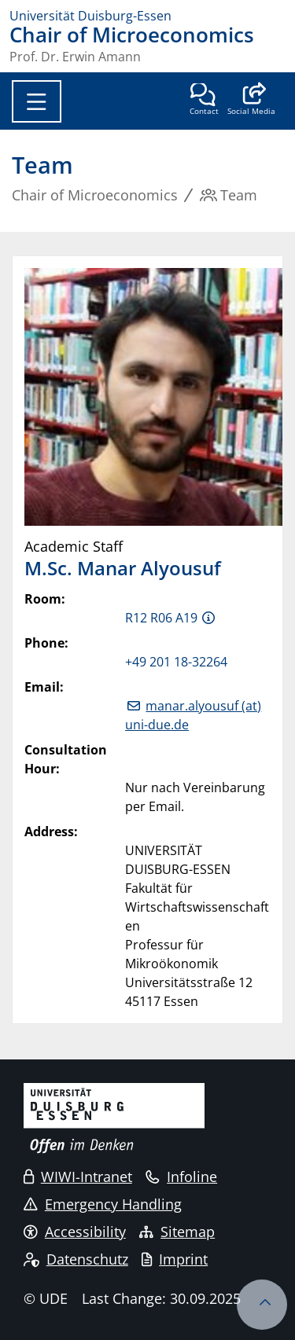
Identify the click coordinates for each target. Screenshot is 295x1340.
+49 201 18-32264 (176, 661)
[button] (251, 100)
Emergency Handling (103, 1204)
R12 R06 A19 (161, 617)
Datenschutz (76, 1259)
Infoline (181, 1176)
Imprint (175, 1259)
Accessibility (75, 1231)
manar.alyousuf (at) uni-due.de (193, 715)
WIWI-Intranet (78, 1176)
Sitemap (177, 1231)
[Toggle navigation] (36, 101)
